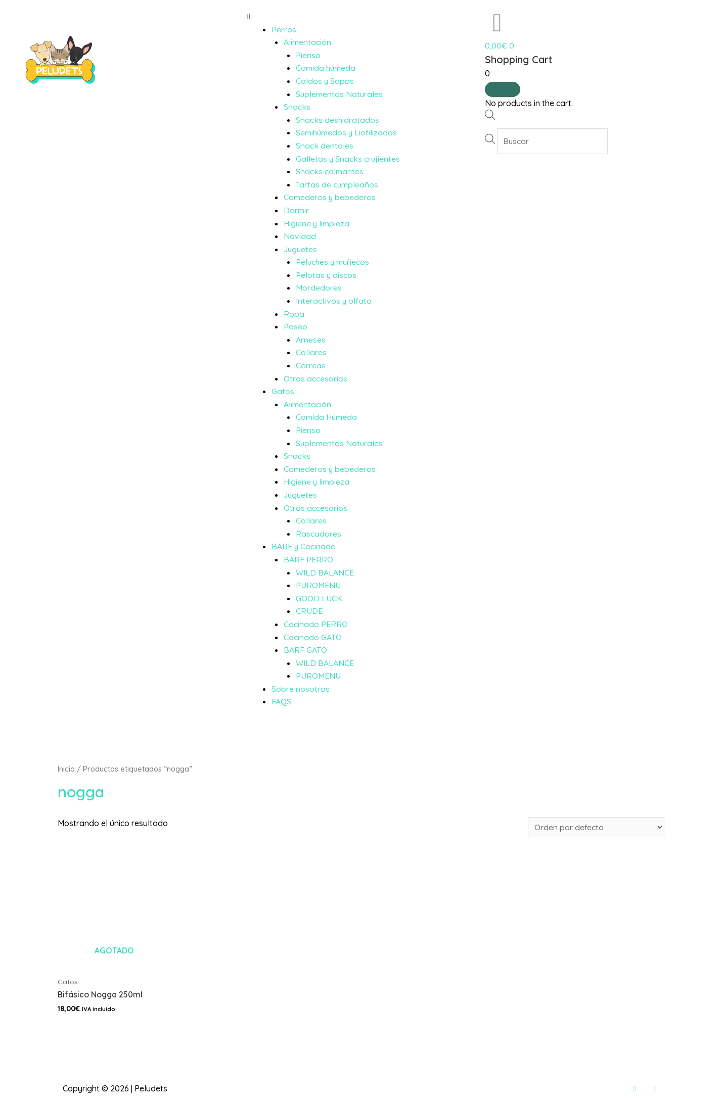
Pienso (308, 55)
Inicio (66, 769)
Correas (311, 365)
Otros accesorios (315, 378)
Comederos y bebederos (330, 197)
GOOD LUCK (319, 598)
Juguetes (301, 249)
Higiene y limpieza (317, 223)
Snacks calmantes (330, 171)
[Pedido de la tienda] (596, 827)
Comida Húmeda (326, 417)
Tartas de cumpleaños (337, 184)
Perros (284, 29)
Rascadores (318, 534)
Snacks (297, 107)
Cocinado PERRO (316, 624)
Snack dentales (324, 145)
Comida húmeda (326, 68)
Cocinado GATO (313, 637)
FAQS (282, 701)
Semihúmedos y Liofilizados (347, 132)
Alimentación (307, 42)
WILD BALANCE (325, 572)
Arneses (311, 339)
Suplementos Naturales (340, 94)
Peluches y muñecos (333, 262)
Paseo (295, 326)
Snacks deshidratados (338, 120)
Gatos (283, 391)
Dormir (296, 210)
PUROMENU (318, 585)
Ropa (294, 314)
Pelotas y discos (326, 275)
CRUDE (309, 611)
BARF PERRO (308, 559)
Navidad (300, 236)
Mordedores (319, 287)
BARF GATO (305, 650)
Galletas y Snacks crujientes (348, 159)
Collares (311, 352)
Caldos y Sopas (325, 81)
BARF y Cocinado (304, 546)
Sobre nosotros (301, 689)
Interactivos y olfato (334, 301)
